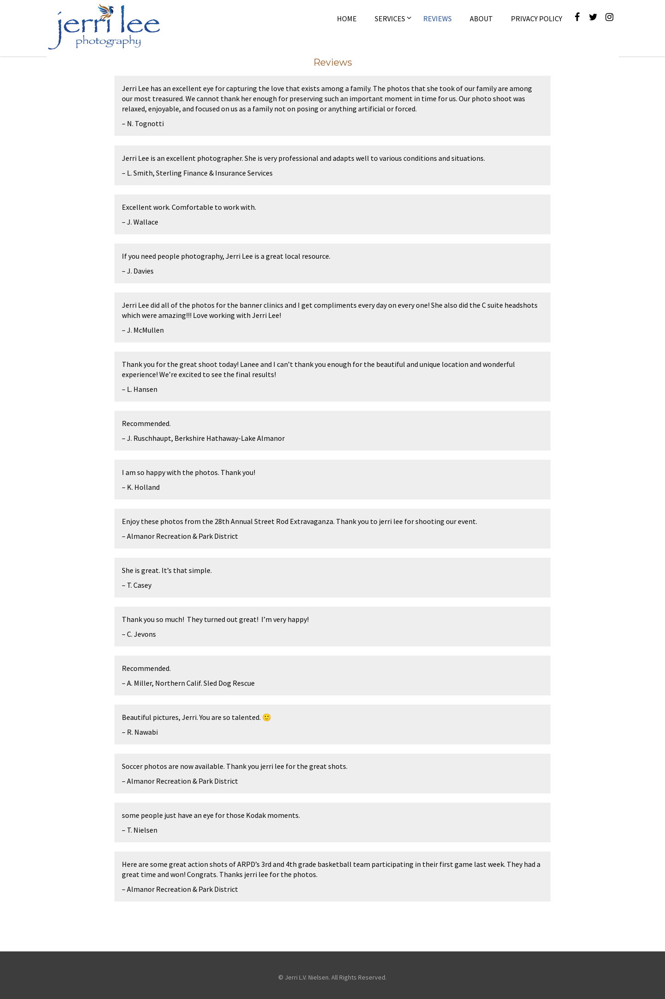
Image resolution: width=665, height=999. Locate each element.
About (481, 18)
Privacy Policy (536, 18)
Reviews (437, 18)
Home (347, 18)
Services (390, 18)
